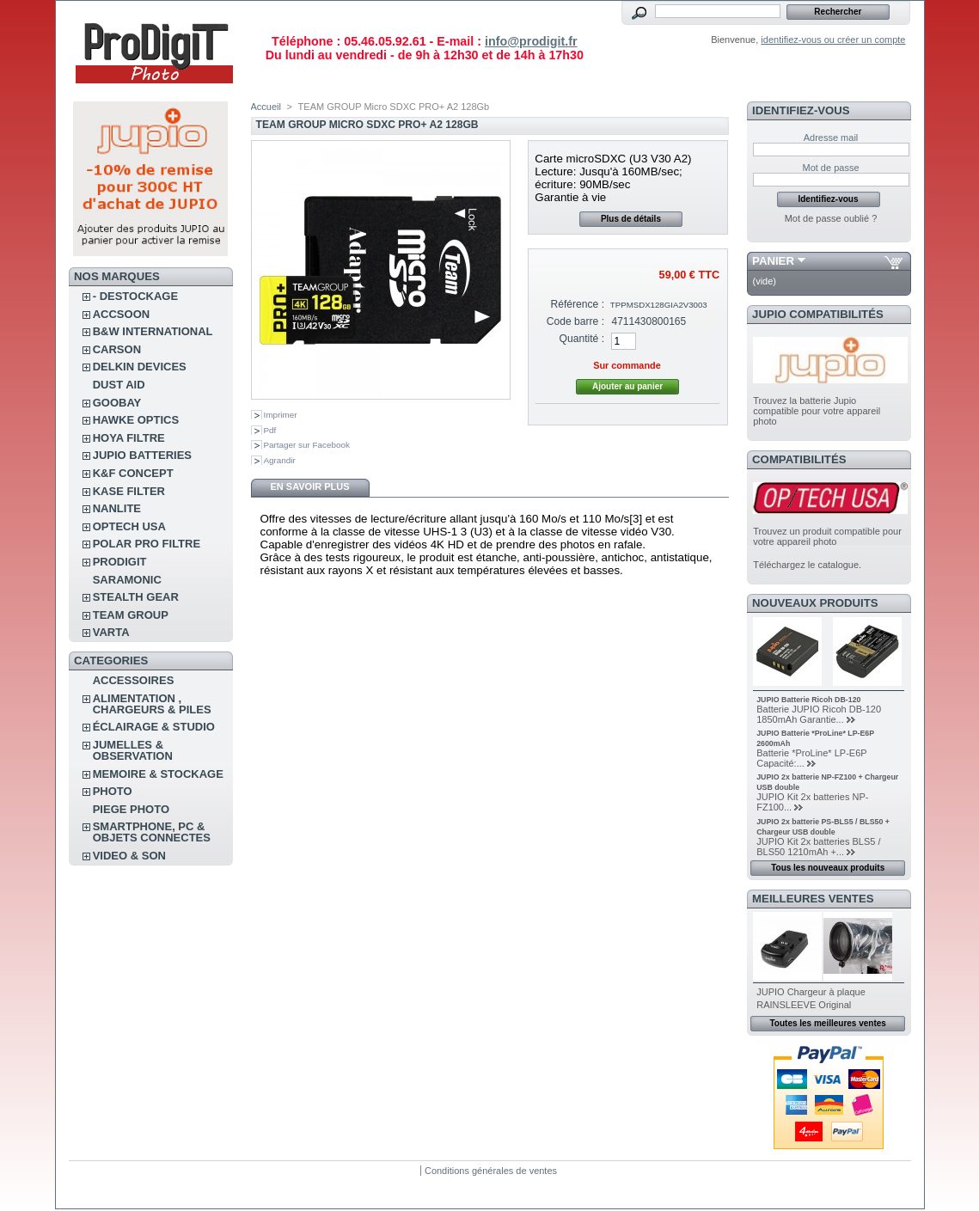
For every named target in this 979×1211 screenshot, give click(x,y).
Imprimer (280, 414)
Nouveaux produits (815, 602)
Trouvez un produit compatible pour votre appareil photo (827, 536)
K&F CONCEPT (133, 473)
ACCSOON (121, 314)
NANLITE (117, 508)
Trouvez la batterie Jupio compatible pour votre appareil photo (816, 410)
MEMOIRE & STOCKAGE (158, 774)
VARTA (111, 632)
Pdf (270, 430)
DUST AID (119, 384)
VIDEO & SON (129, 855)
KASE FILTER (129, 491)
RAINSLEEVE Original (803, 1005)
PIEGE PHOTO (131, 809)
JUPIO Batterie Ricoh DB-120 (808, 699)
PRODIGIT (120, 561)
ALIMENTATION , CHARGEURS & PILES (152, 704)
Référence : (578, 304)
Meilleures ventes (812, 898)
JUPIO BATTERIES (142, 455)
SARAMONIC (127, 579)
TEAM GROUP (130, 615)
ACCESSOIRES (133, 680)
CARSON (117, 349)
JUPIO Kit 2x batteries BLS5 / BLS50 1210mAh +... (818, 846)
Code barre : (575, 321)
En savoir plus (309, 486)
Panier (773, 260)
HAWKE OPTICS (136, 419)
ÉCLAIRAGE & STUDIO (154, 726)
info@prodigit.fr (531, 41)
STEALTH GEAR (136, 596)
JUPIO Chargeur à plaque (811, 992)
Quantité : (582, 339)
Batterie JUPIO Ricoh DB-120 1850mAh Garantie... (818, 714)
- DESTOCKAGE (135, 296)
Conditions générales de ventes (491, 1170)
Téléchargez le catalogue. (807, 565)
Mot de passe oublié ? (831, 218)
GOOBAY (117, 402)
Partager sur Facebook (307, 445)
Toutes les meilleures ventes (827, 1023)
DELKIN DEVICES (140, 366)
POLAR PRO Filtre (146, 543)
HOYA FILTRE (129, 437)
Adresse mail (831, 137)
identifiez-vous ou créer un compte (833, 39)
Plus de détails (631, 218)
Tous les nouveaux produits (827, 867)
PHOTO (112, 791)
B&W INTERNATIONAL (153, 331)
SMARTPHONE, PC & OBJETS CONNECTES (152, 832)
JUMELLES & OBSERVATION (133, 750)
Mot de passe (830, 167)
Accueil (266, 106)
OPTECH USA (129, 526)
